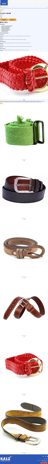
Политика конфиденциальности (43, 460)
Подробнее (1, 36)
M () (1, 16)
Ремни (24, 99)
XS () (1, 15)
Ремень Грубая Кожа (24, 452)
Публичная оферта (45, 461)
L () (1, 17)
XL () (1, 18)
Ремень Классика (24, 218)
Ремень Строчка (24, 335)
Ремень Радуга (24, 159)
